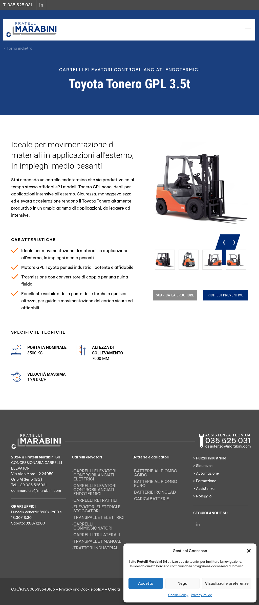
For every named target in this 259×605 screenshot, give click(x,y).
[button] (248, 550)
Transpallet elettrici (98, 517)
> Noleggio (202, 496)
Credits (114, 589)
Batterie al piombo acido (155, 473)
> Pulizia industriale (209, 458)
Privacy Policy (201, 595)
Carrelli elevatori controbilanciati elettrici (94, 475)
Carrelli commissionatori (92, 526)
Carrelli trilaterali (96, 535)
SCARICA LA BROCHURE (175, 295)
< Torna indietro (18, 48)
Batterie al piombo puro (155, 483)
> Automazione (206, 473)
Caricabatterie (151, 499)
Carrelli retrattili (95, 500)
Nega (182, 583)
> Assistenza (203, 488)
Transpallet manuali (97, 541)
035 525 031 (228, 440)
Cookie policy (92, 589)
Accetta (145, 583)
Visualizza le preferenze (227, 583)
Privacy (65, 589)
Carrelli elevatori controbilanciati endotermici (94, 489)
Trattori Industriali (96, 548)
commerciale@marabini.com (36, 490)
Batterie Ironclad (155, 492)
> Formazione (204, 481)
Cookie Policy (178, 595)
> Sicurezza (202, 465)
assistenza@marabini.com (228, 446)
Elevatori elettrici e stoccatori (97, 509)
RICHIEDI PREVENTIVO (226, 295)
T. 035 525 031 (17, 4)
